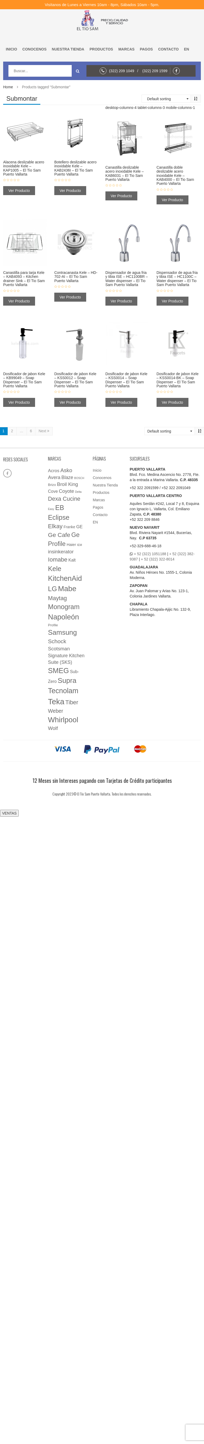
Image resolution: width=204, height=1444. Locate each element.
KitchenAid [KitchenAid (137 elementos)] (65, 578)
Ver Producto (19, 190)
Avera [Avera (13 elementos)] (54, 477)
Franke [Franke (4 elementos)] (69, 527)
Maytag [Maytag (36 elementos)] (57, 598)
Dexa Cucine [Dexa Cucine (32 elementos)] (64, 499)
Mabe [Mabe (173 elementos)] (67, 589)
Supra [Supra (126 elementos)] (67, 680)
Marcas (126, 49)
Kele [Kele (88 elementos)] (54, 568)
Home (8, 87)
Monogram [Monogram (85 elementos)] (64, 606)
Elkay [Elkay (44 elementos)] (55, 526)
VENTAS (9, 813)
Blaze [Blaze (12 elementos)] (67, 477)
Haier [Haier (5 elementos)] (71, 544)
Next (43, 431)
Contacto (168, 49)
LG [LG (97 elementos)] (52, 588)
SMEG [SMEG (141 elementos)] (58, 671)
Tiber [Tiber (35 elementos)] (71, 702)
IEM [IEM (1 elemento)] (79, 544)
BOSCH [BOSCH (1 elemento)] (79, 478)
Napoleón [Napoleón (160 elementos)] (63, 617)
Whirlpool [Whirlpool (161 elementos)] (63, 720)
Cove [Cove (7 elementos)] (53, 491)
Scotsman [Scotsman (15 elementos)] (59, 648)
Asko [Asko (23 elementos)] (66, 470)
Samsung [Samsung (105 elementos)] (62, 632)
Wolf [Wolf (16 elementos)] (53, 728)
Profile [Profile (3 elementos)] (53, 625)
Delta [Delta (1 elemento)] (78, 491)
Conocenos (34, 49)
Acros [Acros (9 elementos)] (53, 470)
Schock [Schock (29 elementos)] (57, 641)
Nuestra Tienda (68, 49)
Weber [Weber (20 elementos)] (55, 711)
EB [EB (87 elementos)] (59, 507)
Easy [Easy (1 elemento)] (51, 509)
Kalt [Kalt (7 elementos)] (72, 560)
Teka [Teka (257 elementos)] (56, 701)
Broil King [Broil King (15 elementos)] (67, 484)
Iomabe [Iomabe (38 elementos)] (57, 559)
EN (186, 49)
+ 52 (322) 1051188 (150, 554)
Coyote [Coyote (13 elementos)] (66, 491)
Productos (101, 49)
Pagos (146, 49)
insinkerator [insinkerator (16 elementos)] (61, 551)
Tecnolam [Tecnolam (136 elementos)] (63, 691)
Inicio (11, 49)
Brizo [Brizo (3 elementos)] (52, 485)
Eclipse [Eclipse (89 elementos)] (58, 517)
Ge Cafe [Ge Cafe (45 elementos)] (59, 534)
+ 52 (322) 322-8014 (157, 559)
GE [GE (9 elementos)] (79, 526)
